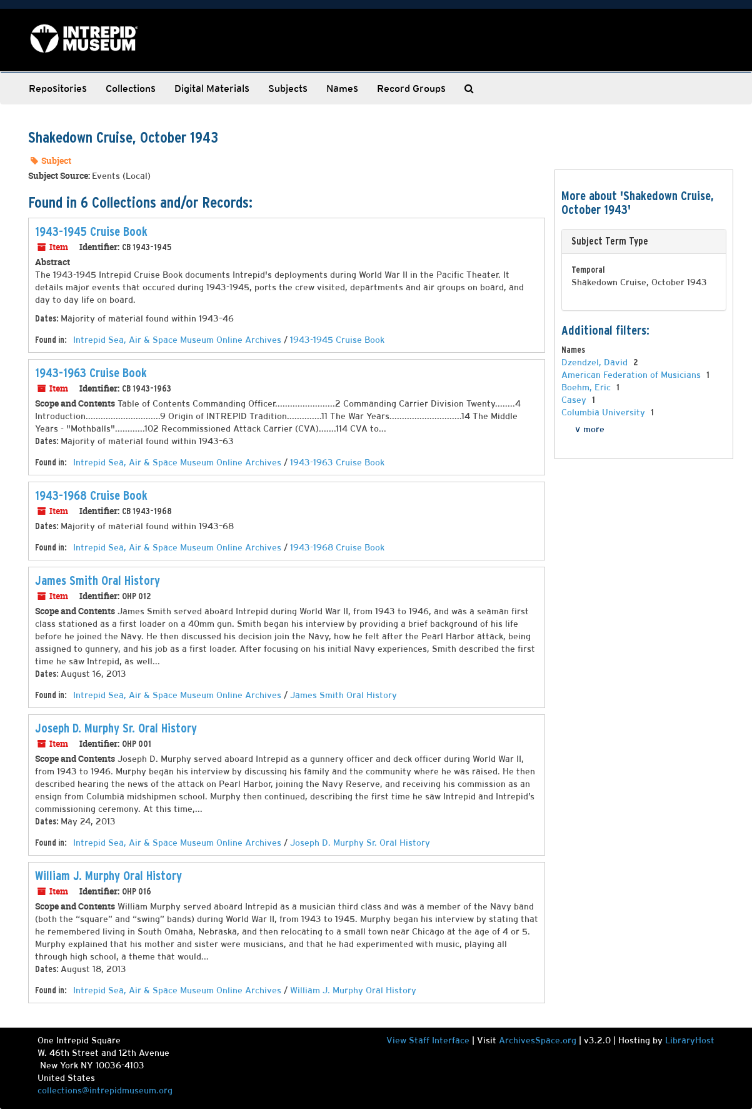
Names (342, 88)
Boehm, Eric (587, 387)
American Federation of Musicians (632, 375)
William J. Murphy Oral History (108, 876)
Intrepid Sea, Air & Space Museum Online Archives (177, 340)
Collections (131, 88)
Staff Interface (439, 1040)
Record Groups (411, 88)
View (397, 1040)
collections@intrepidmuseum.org (105, 1090)
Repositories (58, 88)
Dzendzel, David (595, 362)
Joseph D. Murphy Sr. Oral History (116, 728)
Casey (575, 400)
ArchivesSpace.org (537, 1040)
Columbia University (604, 412)
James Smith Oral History (97, 580)
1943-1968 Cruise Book (91, 495)
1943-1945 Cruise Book (91, 231)
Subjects (288, 88)
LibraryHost (689, 1040)
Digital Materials (211, 88)
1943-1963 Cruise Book (91, 373)
